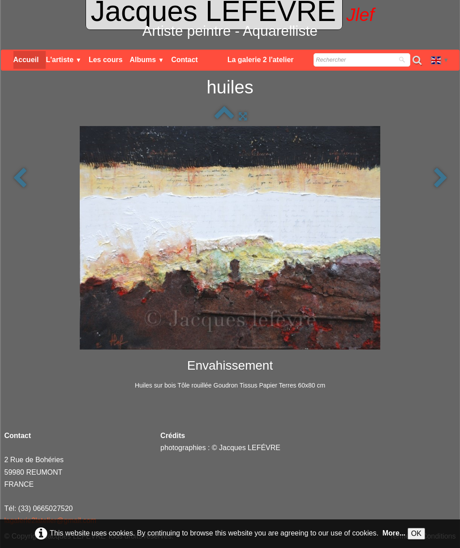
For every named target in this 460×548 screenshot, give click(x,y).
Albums (147, 59)
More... (394, 533)
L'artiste (64, 59)
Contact (184, 59)
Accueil (26, 59)
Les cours (106, 59)
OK (416, 533)
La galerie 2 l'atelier (261, 59)
